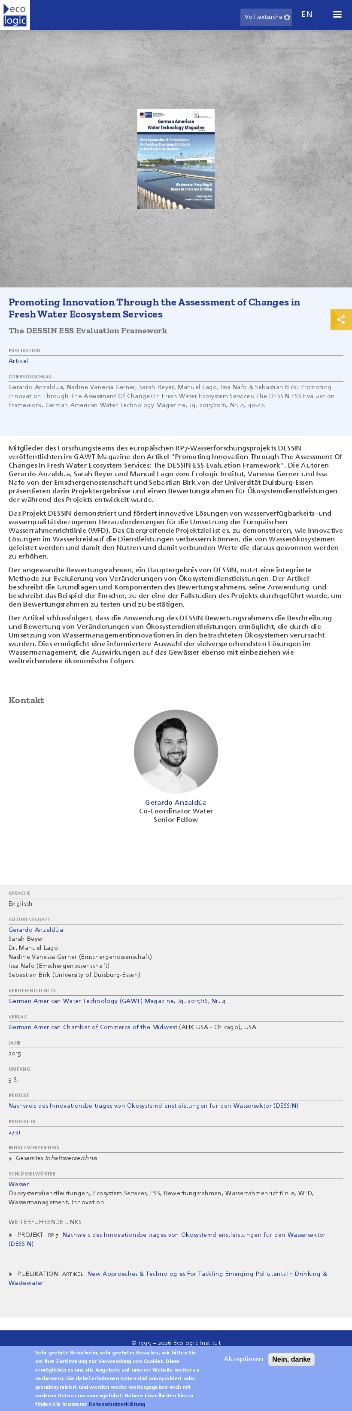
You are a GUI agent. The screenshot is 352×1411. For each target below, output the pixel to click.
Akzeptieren (243, 1363)
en (307, 15)
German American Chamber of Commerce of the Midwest (93, 1027)
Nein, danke (291, 1363)
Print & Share (341, 319)
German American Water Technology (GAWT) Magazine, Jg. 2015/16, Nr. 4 (117, 1001)
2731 (14, 1132)
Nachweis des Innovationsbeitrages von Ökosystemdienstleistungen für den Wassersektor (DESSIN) (154, 1106)
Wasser (19, 1184)
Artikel (18, 361)
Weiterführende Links (45, 1222)
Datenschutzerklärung (117, 1408)
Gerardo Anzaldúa (36, 930)
